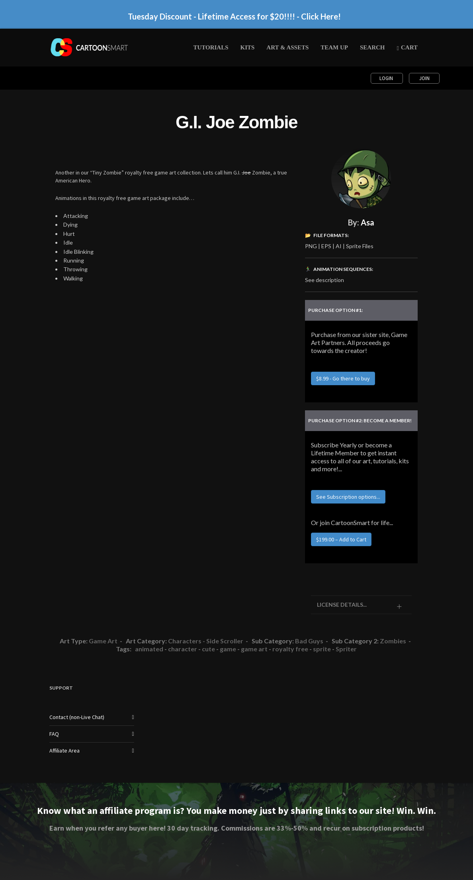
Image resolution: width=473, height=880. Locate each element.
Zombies (393, 641)
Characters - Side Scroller (205, 641)
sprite (322, 649)
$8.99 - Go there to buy (343, 378)
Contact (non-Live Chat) (76, 717)
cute (208, 649)
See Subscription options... (348, 496)
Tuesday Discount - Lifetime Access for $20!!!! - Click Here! (234, 16)
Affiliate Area (64, 750)
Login (387, 78)
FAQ (54, 733)
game (228, 649)
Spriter (346, 649)
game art (254, 649)
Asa (367, 222)
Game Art (103, 641)
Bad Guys (309, 641)
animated (149, 649)
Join (424, 78)
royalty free (290, 649)
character (182, 649)
